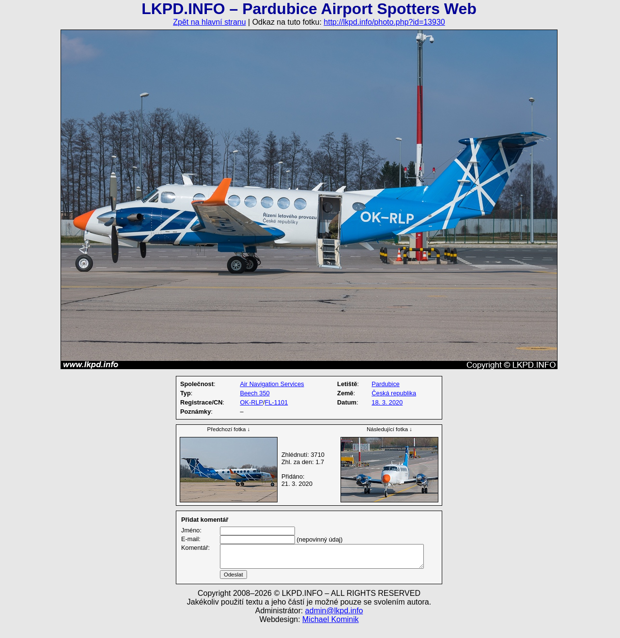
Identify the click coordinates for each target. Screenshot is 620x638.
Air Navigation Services (272, 384)
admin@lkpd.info (334, 622)
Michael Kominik (330, 631)
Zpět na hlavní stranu (209, 22)
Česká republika (394, 393)
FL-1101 (276, 402)
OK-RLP (251, 402)
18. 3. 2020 (387, 402)
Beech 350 (254, 393)
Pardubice (386, 384)
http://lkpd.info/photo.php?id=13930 (384, 22)
